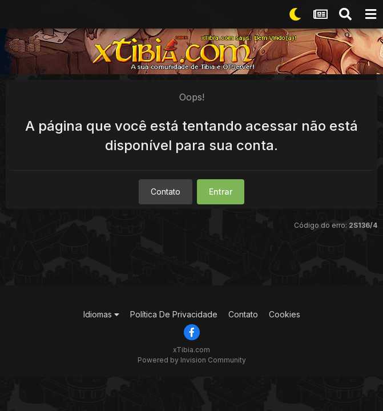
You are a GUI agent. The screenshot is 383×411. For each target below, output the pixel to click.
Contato (165, 191)
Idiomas (101, 314)
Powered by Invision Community (192, 360)
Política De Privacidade (173, 314)
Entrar (220, 191)
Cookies (284, 314)
